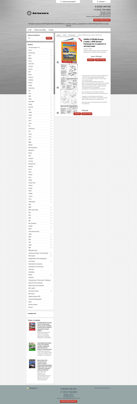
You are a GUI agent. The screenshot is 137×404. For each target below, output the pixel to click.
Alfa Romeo (31, 53)
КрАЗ (30, 228)
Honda (30, 104)
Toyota (30, 196)
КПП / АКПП (31, 288)
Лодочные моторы (33, 231)
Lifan (29, 136)
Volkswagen (31, 201)
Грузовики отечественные (36, 266)
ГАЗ (29, 212)
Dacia (30, 74)
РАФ (29, 239)
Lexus (30, 134)
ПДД (29, 301)
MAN (29, 142)
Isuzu (29, 118)
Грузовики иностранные (35, 264)
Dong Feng (31, 88)
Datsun (30, 82)
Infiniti (30, 115)
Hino (29, 109)
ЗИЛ (29, 218)
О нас (29, 30)
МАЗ (29, 237)
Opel (29, 155)
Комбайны (31, 272)
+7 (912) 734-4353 (102, 10)
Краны (30, 274)
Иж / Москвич (32, 223)
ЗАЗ (29, 215)
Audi (29, 55)
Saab (29, 172)
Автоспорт (31, 293)
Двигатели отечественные (36, 285)
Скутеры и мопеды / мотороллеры (38, 253)
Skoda (30, 180)
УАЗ (29, 242)
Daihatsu (30, 80)
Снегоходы (31, 261)
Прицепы (31, 277)
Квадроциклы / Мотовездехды (37, 258)
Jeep (29, 123)
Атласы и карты (32, 304)
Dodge (30, 85)
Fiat (29, 90)
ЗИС (29, 220)
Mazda (30, 145)
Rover (30, 169)
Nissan (30, 153)
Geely (30, 99)
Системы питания (33, 291)
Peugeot (30, 158)
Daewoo (30, 77)
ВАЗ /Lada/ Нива (33, 210)
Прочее (30, 307)
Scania (30, 174)
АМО (29, 207)
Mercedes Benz (32, 147)
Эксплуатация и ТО (34, 47)
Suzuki (30, 188)
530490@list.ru (33, 388)
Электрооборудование (35, 299)
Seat (29, 177)
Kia (29, 126)
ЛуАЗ (30, 234)
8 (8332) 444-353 (103, 6)
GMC (29, 96)
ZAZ (29, 139)
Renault (30, 166)
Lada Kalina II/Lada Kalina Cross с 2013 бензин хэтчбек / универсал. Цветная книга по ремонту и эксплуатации (44, 346)
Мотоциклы (31, 256)
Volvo (30, 199)
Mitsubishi (31, 150)
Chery (30, 61)
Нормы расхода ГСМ (34, 296)
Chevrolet (31, 63)
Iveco (29, 120)
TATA (30, 191)
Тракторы (31, 269)
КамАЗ (30, 226)
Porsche (30, 161)
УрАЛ (30, 245)
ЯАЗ (29, 247)
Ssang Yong (31, 182)
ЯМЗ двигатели (32, 250)
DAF (29, 72)
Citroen (30, 69)
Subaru (30, 185)
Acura (30, 50)
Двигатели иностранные (35, 283)
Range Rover (32, 164)
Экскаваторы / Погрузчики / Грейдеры (39, 280)
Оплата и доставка (40, 30)
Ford (29, 93)
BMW (29, 58)
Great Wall (31, 101)
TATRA (30, 193)
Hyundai (30, 107)
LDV (29, 131)
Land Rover (31, 128)
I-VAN (30, 112)
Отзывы (51, 30)
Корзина (101, 1)
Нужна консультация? (69, 1)
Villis (29, 204)
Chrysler (30, 66)
